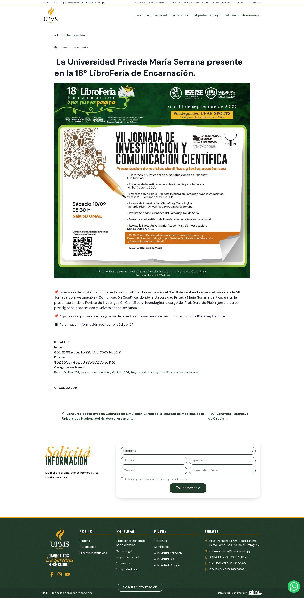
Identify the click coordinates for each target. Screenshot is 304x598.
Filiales (241, 2)
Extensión (173, 2)
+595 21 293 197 (51, 2)
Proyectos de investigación (148, 372)
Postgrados (199, 15)
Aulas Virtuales (222, 2)
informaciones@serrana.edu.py (85, 2)
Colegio (216, 15)
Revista (187, 2)
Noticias (140, 2)
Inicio (139, 15)
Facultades (180, 15)
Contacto (255, 2)
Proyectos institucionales (182, 372)
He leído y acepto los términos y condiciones (156, 479)
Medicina (104, 372)
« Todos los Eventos (69, 35)
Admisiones (250, 15)
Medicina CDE (120, 372)
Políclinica (231, 15)
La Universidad (157, 15)
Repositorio (202, 2)
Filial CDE (73, 372)
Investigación (156, 2)
